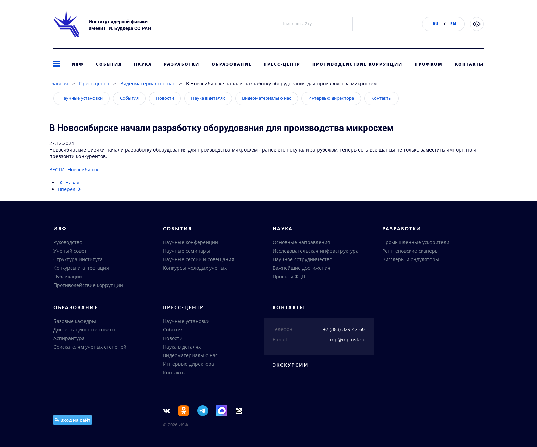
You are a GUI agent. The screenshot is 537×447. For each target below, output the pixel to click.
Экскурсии (291, 365)
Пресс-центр (282, 64)
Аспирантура (69, 338)
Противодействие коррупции (357, 64)
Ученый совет (70, 250)
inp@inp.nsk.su (348, 339)
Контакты (469, 64)
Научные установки (81, 98)
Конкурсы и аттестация (81, 268)
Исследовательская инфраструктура (316, 250)
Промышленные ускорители (415, 242)
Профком (429, 64)
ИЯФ (78, 64)
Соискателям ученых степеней (89, 346)
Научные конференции (190, 242)
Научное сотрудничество (302, 259)
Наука (143, 64)
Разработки (181, 64)
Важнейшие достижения (301, 268)
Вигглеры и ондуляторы (410, 259)
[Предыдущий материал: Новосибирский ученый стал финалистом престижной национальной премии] (68, 182)
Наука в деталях (208, 98)
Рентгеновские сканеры (410, 250)
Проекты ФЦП (289, 276)
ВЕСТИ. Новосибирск (73, 169)
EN (453, 24)
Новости (165, 98)
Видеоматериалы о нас (147, 83)
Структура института (78, 259)
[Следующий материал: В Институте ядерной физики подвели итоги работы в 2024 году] (70, 189)
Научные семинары (186, 250)
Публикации (67, 276)
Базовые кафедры (74, 321)
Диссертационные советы (84, 329)
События (109, 64)
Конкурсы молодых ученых (195, 268)
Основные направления (301, 242)
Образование (232, 64)
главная (58, 83)
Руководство (67, 242)
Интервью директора (331, 98)
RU (435, 24)
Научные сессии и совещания (198, 259)
